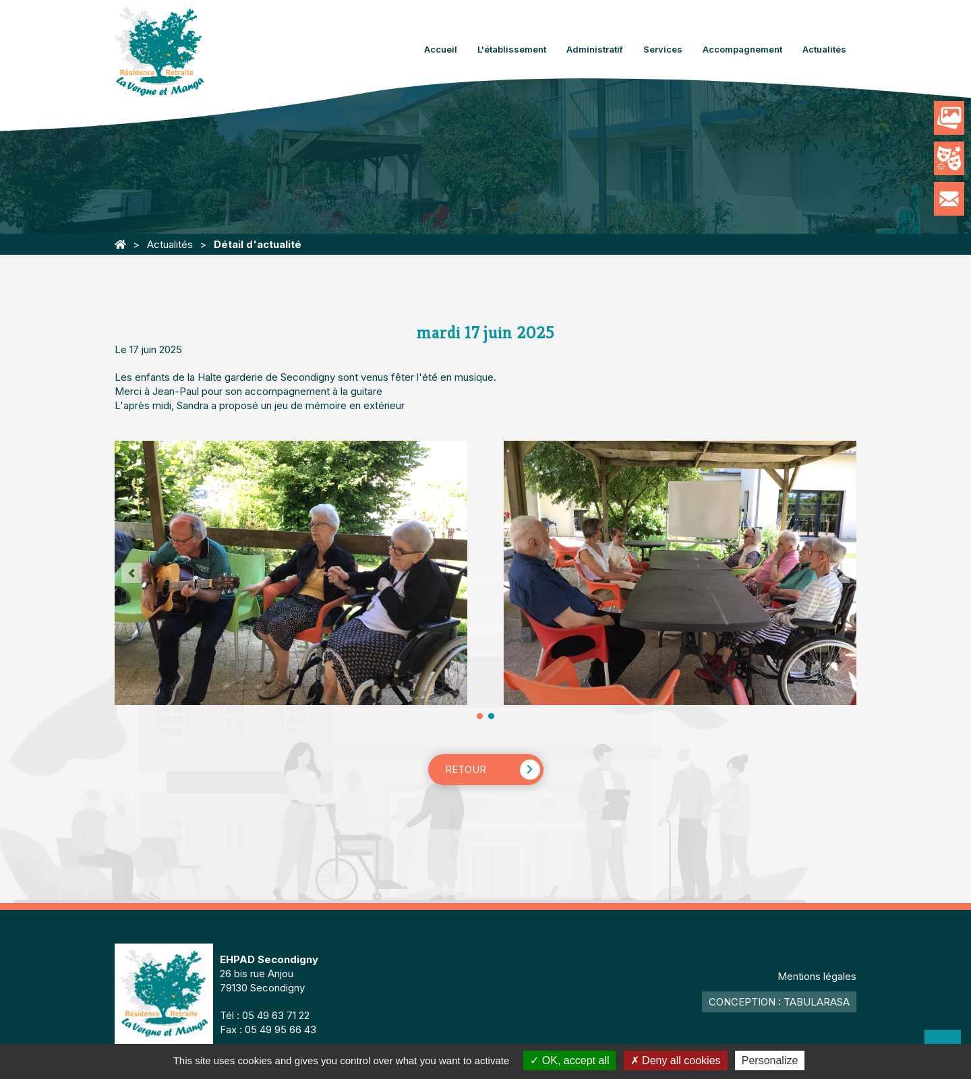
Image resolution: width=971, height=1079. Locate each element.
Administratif (594, 49)
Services (662, 49)
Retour (465, 769)
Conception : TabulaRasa (779, 1001)
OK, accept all (569, 1060)
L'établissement (511, 49)
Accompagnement (742, 49)
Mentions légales (816, 976)
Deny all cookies (675, 1060)
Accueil (440, 49)
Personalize (770, 1060)
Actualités (824, 49)
